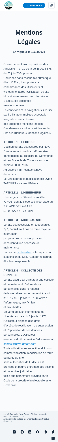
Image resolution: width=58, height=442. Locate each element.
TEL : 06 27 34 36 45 (34, 5)
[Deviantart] (53, 432)
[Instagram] (22, 432)
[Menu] (51, 5)
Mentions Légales (11, 416)
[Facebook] (37, 432)
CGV (22, 416)
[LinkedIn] (53, 438)
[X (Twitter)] (29, 432)
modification (24, 252)
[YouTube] (14, 432)
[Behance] (45, 432)
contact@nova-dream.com (20, 343)
